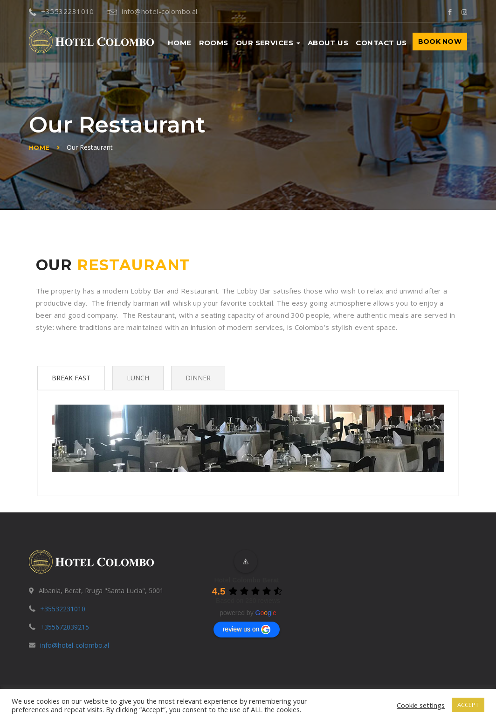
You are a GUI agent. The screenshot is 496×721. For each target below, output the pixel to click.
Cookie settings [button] (421, 705)
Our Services (268, 42)
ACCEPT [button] (468, 704)
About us (328, 42)
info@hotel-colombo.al (152, 11)
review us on (247, 629)
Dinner (198, 377)
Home (180, 42)
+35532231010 (61, 11)
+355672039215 (64, 627)
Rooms (213, 42)
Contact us (381, 42)
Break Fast (71, 377)
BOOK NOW (440, 41)
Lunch (138, 377)
